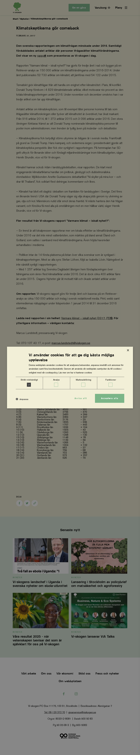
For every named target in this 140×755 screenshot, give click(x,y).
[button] (22, 399)
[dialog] (70, 377)
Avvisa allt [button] (80, 398)
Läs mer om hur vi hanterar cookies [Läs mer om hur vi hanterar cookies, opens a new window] (75, 372)
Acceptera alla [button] (109, 398)
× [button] (128, 350)
